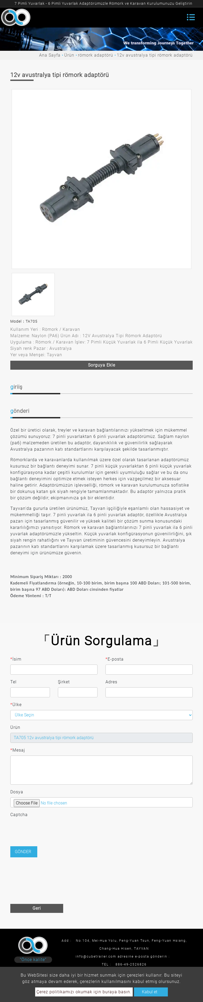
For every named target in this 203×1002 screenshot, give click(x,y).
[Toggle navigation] (191, 17)
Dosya (16, 791)
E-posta (114, 659)
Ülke (16, 705)
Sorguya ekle (101, 365)
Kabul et (149, 991)
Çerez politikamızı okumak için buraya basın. (83, 991)
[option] (101, 179)
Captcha (19, 814)
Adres (111, 681)
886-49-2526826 (131, 964)
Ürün (69, 55)
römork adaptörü (95, 55)
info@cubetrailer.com (96, 956)
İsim (15, 659)
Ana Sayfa (50, 55)
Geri (37, 908)
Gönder (23, 851)
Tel (13, 681)
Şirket (64, 681)
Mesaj (17, 750)
